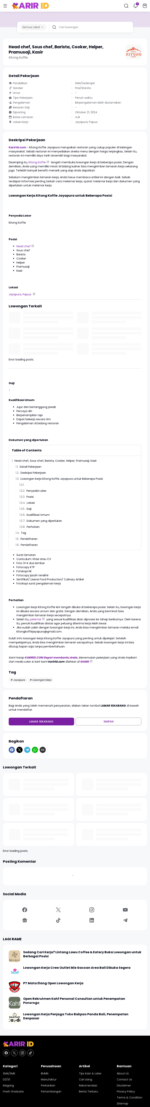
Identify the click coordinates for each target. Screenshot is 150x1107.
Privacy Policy (126, 1091)
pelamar (35, 619)
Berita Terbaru (88, 1091)
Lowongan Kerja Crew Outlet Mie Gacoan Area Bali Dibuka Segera (77, 968)
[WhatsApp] (35, 750)
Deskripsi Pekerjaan (33, 473)
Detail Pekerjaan (30, 467)
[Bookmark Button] (145, 6)
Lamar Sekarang (41, 721)
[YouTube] (125, 909)
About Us (123, 1073)
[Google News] (25, 920)
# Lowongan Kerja (40, 680)
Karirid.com (17, 147)
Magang (8, 1085)
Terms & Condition (129, 1097)
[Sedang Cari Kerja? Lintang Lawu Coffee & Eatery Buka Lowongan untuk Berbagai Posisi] (14, 956)
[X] (19, 750)
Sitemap (122, 1103)
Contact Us (124, 1079)
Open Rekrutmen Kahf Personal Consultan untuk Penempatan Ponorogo (74, 1001)
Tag (23, 533)
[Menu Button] (5, 6)
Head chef (23, 246)
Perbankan (48, 1085)
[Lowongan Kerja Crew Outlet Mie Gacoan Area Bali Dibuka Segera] (14, 971)
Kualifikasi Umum (38, 515)
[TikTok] (58, 920)
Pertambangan (51, 1091)
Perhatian (33, 527)
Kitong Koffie (37, 162)
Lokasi (31, 503)
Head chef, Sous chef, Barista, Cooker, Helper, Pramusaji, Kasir (55, 461)
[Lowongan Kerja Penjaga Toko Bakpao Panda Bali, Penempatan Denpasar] (14, 1018)
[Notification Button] (135, 6)
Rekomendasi (88, 1085)
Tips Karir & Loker (90, 1073)
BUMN (44, 1073)
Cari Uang (85, 1079)
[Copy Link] (43, 750)
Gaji (28, 509)
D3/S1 (6, 1079)
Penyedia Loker (36, 491)
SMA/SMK (9, 1073)
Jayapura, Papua (20, 294)
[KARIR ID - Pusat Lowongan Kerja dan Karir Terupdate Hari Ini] (75, 1044)
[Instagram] (92, 909)
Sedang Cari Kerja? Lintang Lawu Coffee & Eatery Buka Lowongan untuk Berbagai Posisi (82, 954)
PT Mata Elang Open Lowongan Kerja (53, 983)
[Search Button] (126, 6)
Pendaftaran (28, 539)
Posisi (30, 497)
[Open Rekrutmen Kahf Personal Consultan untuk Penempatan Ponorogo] (14, 1002)
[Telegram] (27, 750)
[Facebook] (12, 750)
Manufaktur (49, 1079)
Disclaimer (124, 1085)
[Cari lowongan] (94, 27)
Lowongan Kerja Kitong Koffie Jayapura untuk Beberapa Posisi (61, 479)
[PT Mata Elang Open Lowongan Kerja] (14, 987)
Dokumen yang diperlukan (45, 521)
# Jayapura (18, 680)
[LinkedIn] (92, 920)
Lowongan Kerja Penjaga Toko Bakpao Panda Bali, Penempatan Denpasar (75, 1016)
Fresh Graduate (13, 1091)
